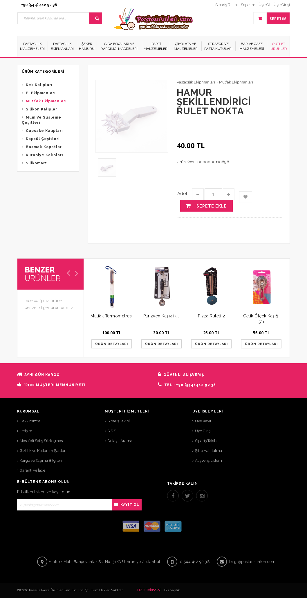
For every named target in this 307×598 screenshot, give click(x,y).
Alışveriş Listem (208, 460)
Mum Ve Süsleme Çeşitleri (41, 119)
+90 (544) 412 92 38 (39, 5)
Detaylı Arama (119, 441)
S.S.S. (112, 431)
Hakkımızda (30, 421)
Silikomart (36, 163)
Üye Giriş (202, 431)
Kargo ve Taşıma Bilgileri (41, 460)
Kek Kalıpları (39, 85)
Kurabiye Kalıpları (44, 155)
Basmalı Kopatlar (44, 147)
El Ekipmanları (40, 93)
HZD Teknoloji (149, 590)
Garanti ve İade (32, 470)
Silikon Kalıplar (41, 109)
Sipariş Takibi (118, 421)
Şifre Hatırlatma (208, 450)
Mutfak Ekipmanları (46, 101)
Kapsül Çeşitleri (42, 139)
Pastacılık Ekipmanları (196, 82)
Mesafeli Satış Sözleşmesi (42, 441)
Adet (182, 193)
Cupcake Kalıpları (44, 131)
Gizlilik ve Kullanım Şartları (43, 450)
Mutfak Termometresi (112, 316)
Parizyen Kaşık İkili (161, 316)
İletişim (26, 431)
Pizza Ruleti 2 (211, 316)
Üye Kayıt (203, 421)
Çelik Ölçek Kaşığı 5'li (261, 319)
